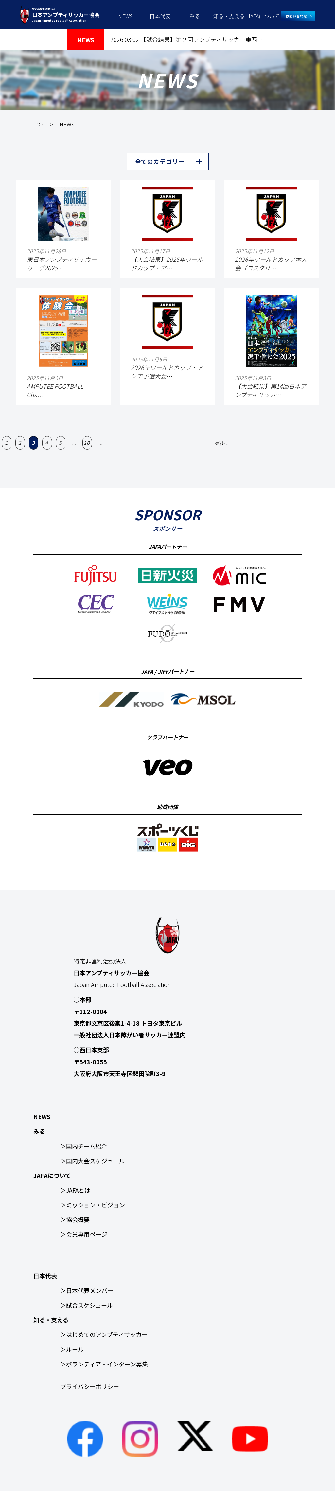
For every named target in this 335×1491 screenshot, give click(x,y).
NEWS (125, 16)
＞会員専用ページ (83, 1234)
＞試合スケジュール (86, 1305)
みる (194, 16)
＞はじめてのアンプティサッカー (104, 1334)
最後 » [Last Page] (221, 443)
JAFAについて (263, 16)
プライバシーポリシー (89, 1386)
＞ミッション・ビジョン (92, 1204)
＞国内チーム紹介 (83, 1146)
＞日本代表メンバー (86, 1290)
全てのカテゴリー (160, 161)
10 (87, 442)
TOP (38, 124)
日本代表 (160, 16)
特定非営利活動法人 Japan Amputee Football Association (65, 14)
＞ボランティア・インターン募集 (104, 1364)
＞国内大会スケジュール (92, 1160)
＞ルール (72, 1349)
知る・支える (229, 16)
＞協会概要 (75, 1219)
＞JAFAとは (75, 1190)
